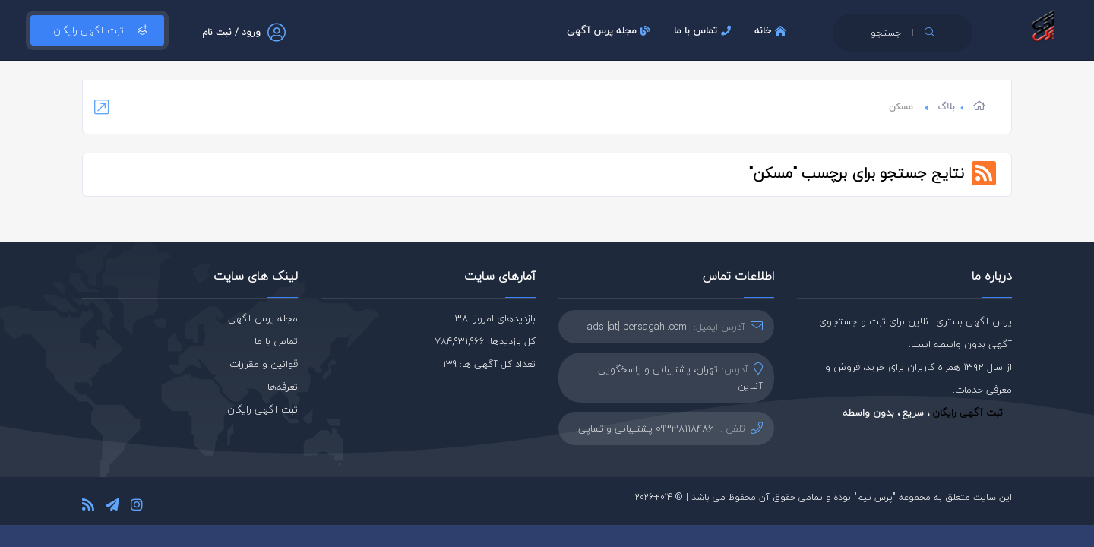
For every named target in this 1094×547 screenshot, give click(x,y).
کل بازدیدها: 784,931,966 (485, 341)
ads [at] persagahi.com (637, 326)
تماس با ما (704, 30)
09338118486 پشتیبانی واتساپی (645, 428)
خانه (772, 30)
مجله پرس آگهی (610, 30)
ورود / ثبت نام (231, 32)
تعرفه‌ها (282, 386)
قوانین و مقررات (263, 364)
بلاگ (946, 107)
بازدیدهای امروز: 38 (495, 318)
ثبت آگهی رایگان (97, 30)
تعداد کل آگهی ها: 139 (489, 364)
